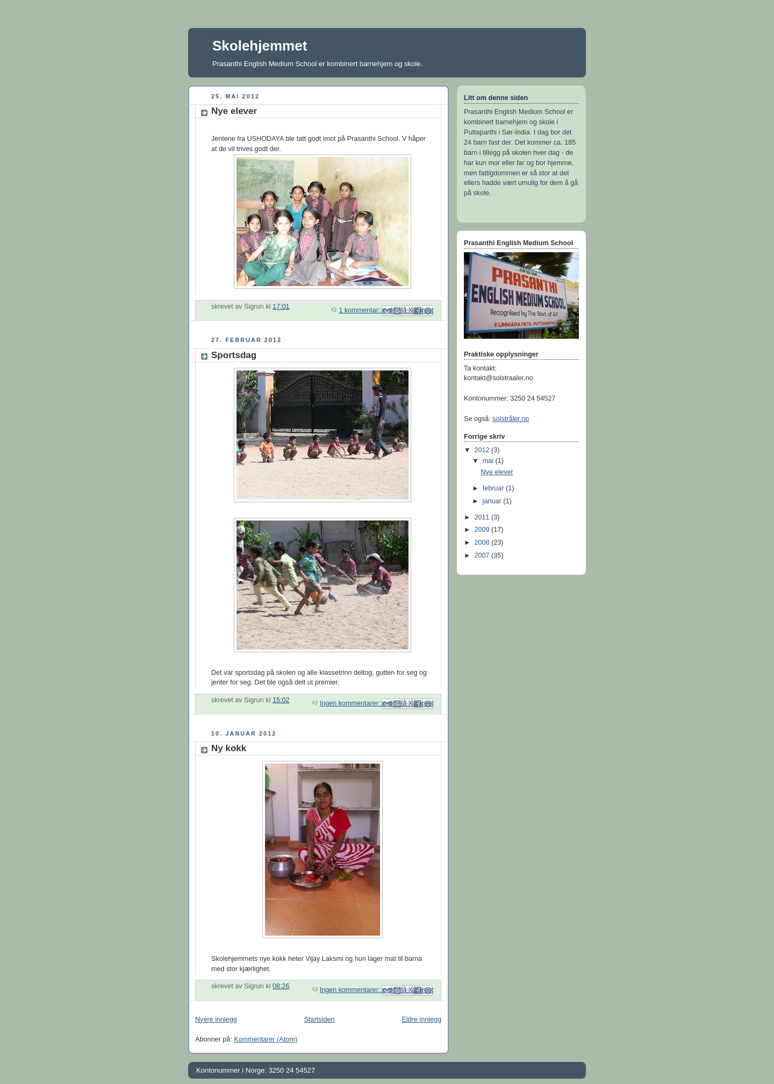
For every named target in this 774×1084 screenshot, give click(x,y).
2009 (483, 529)
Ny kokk (228, 748)
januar (493, 501)
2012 (483, 450)
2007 (483, 555)
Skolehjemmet (259, 46)
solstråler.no (510, 419)
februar (494, 488)
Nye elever (234, 111)
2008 (483, 542)
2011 (483, 517)
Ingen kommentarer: (351, 703)
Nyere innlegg (216, 1019)
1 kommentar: (360, 310)
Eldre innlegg (421, 1019)
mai (489, 461)
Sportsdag (233, 355)
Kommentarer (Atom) (265, 1039)
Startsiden (319, 1019)
